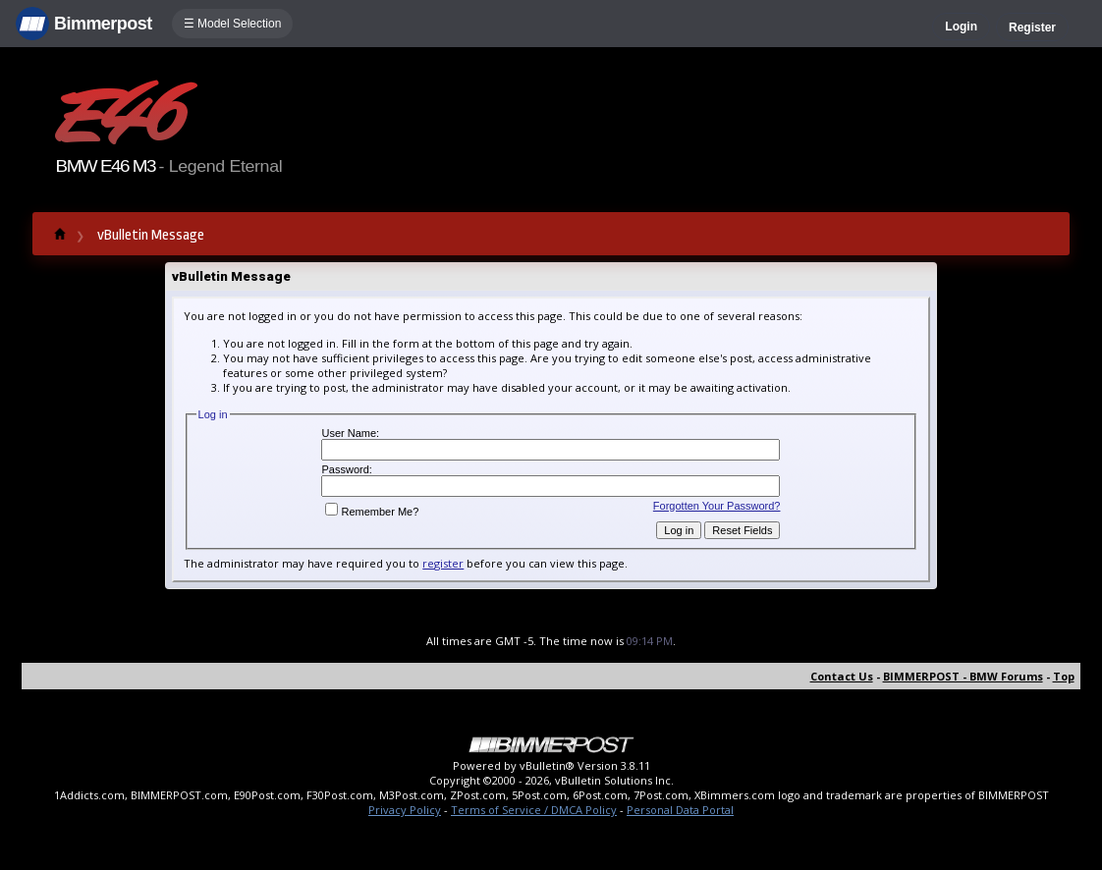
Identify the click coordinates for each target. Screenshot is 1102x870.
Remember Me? (371, 511)
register (443, 563)
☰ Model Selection (233, 23)
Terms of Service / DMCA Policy (534, 809)
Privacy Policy (404, 809)
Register (1032, 27)
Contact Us (841, 676)
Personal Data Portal (680, 809)
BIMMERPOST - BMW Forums (963, 676)
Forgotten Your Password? (717, 506)
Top (1063, 676)
